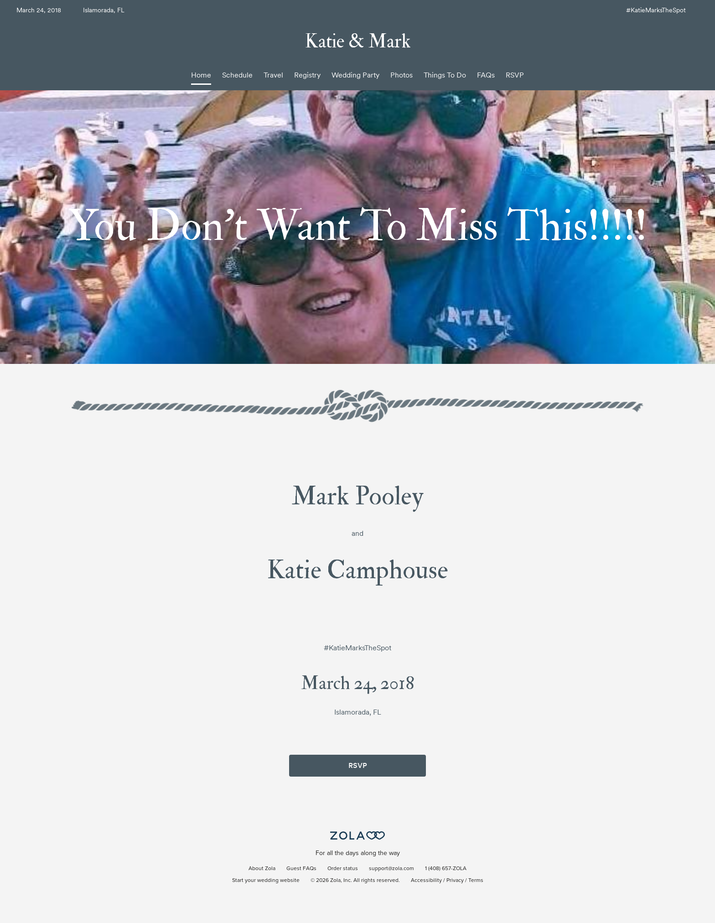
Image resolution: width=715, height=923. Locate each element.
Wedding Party (355, 75)
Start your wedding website (266, 880)
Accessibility (426, 880)
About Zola (262, 868)
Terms (475, 880)
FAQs (486, 75)
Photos (401, 75)
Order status (342, 868)
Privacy (455, 880)
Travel (273, 75)
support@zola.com (391, 868)
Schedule (237, 75)
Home (201, 75)
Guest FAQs (301, 868)
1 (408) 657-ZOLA (445, 868)
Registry (307, 75)
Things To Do (445, 75)
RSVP (515, 75)
